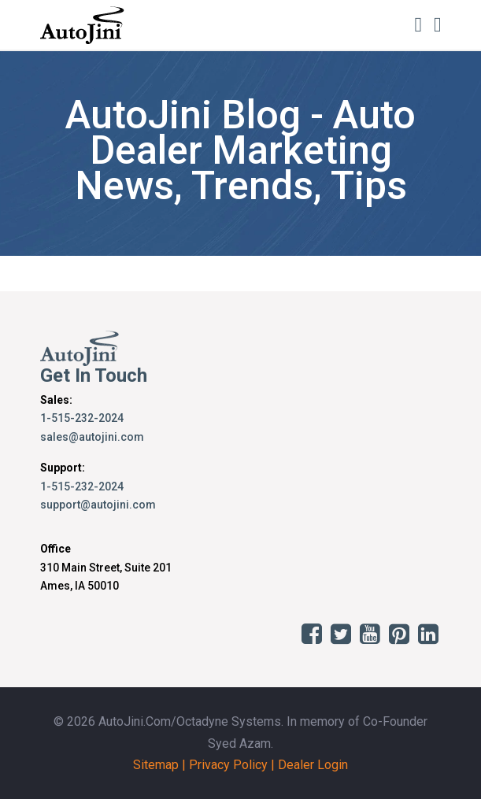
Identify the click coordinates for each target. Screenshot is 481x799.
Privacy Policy (228, 764)
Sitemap (156, 764)
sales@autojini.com (92, 437)
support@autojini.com (98, 504)
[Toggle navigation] (438, 24)
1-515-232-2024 (82, 418)
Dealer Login (313, 764)
